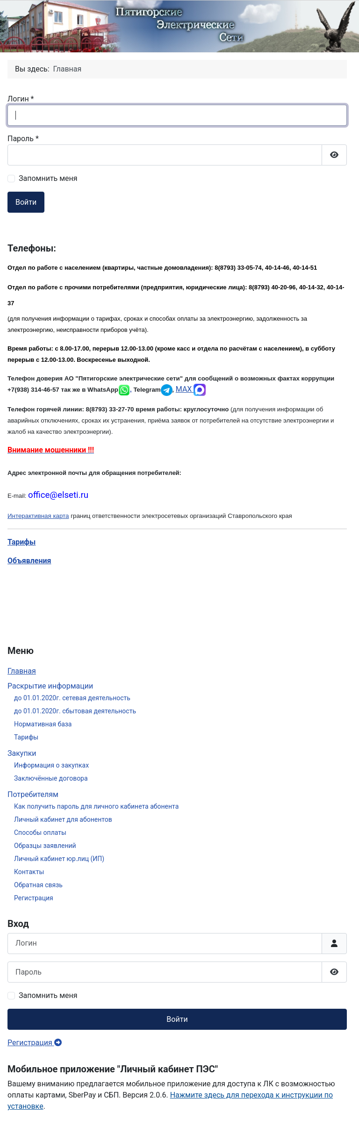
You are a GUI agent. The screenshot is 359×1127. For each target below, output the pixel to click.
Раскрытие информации (50, 686)
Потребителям (32, 794)
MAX (191, 389)
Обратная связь (38, 885)
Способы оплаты (40, 832)
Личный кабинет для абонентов (63, 819)
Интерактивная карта (38, 515)
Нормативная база (43, 724)
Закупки (21, 753)
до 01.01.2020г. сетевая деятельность (72, 698)
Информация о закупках (51, 765)
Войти (176, 1019)
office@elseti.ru (58, 495)
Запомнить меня (48, 995)
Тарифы (26, 737)
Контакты (29, 872)
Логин (20, 98)
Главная (21, 671)
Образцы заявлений (45, 845)
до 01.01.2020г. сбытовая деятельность (75, 711)
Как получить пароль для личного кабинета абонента (96, 806)
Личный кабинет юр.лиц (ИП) (59, 858)
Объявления (29, 560)
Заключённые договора (51, 778)
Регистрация (33, 898)
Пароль (23, 138)
